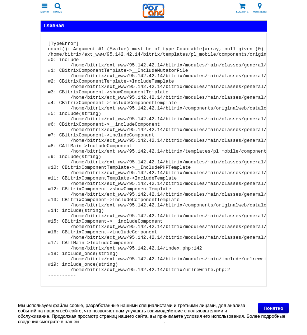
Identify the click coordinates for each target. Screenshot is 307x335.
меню (45, 8)
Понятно (273, 308)
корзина (242, 8)
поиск (57, 8)
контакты (260, 8)
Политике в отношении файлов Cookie (122, 321)
